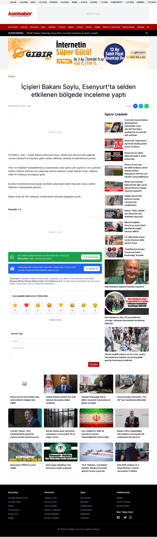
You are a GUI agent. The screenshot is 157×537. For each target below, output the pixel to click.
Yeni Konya (13, 510)
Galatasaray (86, 506)
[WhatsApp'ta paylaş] (146, 106)
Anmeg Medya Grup (18, 498)
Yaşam (80, 27)
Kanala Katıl (90, 257)
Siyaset (51, 27)
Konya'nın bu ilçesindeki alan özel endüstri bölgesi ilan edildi (59, 31)
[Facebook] (118, 517)
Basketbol (85, 514)
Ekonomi (34, 27)
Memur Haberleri (52, 510)
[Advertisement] (93, 13)
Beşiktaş (84, 502)
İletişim (141, 27)
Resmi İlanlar (129, 27)
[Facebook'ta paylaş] (135, 106)
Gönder (93, 364)
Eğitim (71, 27)
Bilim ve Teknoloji (111, 27)
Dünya (89, 27)
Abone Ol (92, 268)
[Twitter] (125, 517)
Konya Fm (13, 514)
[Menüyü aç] (148, 27)
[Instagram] (130, 517)
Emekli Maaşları (52, 514)
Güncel (24, 27)
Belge (11, 518)
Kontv (11, 506)
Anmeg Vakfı (14, 502)
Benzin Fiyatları (51, 518)
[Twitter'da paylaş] (141, 106)
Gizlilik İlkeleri (123, 506)
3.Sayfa (61, 27)
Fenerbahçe (86, 510)
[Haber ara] (147, 33)
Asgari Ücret (50, 498)
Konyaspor (86, 498)
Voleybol (85, 518)
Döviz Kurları (50, 502)
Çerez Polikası (123, 502)
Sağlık (97, 27)
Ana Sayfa (13, 27)
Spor (43, 27)
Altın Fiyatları (50, 506)
